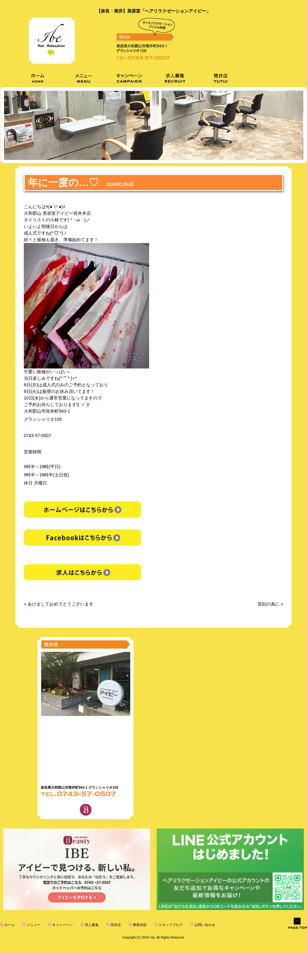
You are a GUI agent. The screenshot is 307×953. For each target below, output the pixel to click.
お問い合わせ (204, 925)
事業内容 (139, 925)
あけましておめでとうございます (60, 603)
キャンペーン (62, 925)
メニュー (33, 925)
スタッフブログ (170, 925)
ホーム (9, 925)
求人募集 (91, 925)
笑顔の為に (268, 603)
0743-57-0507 (37, 435)
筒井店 (115, 925)
